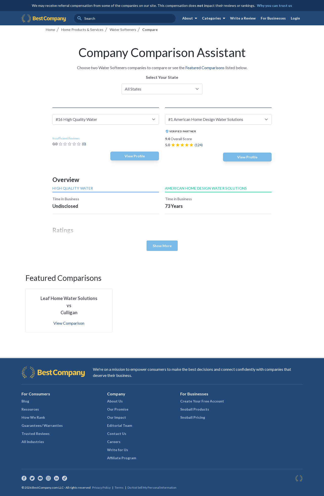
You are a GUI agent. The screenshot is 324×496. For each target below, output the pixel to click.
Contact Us (116, 433)
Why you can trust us (274, 5)
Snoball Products (194, 409)
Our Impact (116, 417)
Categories (214, 18)
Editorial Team (119, 425)
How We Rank (33, 417)
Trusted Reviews (36, 433)
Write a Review (243, 18)
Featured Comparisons (205, 67)
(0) (84, 144)
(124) (199, 145)
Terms (119, 487)
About (190, 18)
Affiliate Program (121, 458)
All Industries (33, 441)
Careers (113, 441)
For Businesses (273, 18)
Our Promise (117, 409)
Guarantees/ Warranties (42, 425)
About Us (115, 401)
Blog (25, 401)
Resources (30, 409)
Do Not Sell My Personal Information (152, 487)
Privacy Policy (101, 487)
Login (295, 18)
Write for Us (117, 450)
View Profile (135, 156)
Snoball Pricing (192, 417)
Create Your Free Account (202, 401)
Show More (162, 246)
